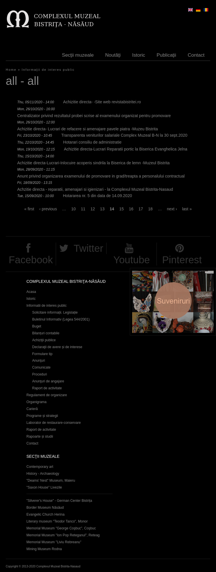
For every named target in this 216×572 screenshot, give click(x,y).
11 (83, 209)
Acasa (31, 292)
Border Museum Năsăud (45, 508)
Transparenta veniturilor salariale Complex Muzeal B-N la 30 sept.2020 (124, 135)
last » (187, 209)
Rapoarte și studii (39, 436)
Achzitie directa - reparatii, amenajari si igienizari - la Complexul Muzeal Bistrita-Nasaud (95, 189)
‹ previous (48, 209)
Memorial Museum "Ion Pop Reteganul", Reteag (63, 535)
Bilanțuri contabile (45, 333)
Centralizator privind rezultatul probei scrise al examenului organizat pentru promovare (94, 115)
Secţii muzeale (78, 55)
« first (29, 209)
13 (102, 209)
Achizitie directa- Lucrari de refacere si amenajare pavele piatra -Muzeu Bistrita (87, 129)
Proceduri (39, 374)
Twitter (88, 248)
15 (121, 209)
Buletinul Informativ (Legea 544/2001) (61, 319)
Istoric (138, 55)
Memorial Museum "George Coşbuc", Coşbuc (61, 528)
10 (73, 209)
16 (131, 209)
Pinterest (182, 259)
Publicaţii (166, 55)
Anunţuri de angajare (48, 381)
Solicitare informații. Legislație (55, 312)
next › (172, 209)
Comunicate (41, 367)
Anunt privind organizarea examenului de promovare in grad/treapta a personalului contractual (101, 176)
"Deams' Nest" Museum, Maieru (50, 480)
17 (140, 209)
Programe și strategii (42, 416)
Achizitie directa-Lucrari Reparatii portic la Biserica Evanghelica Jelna (125, 149)
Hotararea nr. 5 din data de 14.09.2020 (97, 195)
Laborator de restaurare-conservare (53, 423)
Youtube (131, 259)
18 (150, 209)
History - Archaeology (42, 474)
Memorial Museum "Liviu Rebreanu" (53, 542)
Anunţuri (38, 361)
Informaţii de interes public (48, 69)
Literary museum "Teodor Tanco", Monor (57, 521)
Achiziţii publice (44, 340)
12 (92, 209)
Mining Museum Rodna (44, 549)
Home (11, 69)
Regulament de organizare (46, 395)
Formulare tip (42, 354)
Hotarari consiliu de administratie (92, 142)
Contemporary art (39, 467)
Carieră (32, 409)
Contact (196, 55)
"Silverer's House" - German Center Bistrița (59, 501)
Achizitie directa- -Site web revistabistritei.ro (102, 102)
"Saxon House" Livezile (44, 487)
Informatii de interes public (46, 306)
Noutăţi (113, 55)
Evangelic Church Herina (45, 514)
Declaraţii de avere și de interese (57, 347)
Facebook (31, 259)
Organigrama (36, 402)
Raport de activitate (47, 388)
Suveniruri (173, 301)
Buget (36, 326)
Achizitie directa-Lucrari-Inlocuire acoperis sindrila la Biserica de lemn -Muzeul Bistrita (93, 163)
